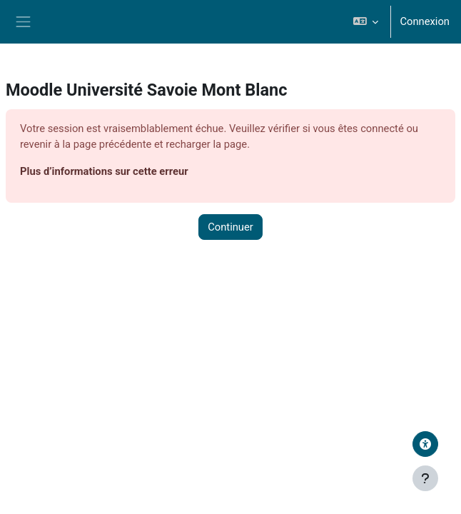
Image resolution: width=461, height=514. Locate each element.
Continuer (230, 227)
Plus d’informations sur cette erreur (104, 171)
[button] (365, 22)
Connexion (425, 21)
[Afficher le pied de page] (425, 478)
